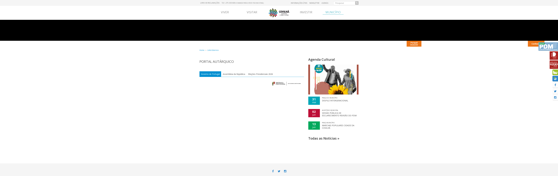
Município (333, 12)
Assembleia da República (234, 74)
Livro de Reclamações (209, 3)
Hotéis (502, 43)
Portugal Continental (217, 43)
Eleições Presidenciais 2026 (260, 74)
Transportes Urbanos (518, 43)
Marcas (297, 43)
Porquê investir (414, 43)
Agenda (325, 3)
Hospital (348, 43)
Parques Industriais (486, 43)
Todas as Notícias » (323, 138)
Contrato (258, 43)
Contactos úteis (430, 43)
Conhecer (536, 43)
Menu (244, 43)
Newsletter (314, 3)
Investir (306, 12)
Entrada (333, 43)
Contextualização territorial (382, 43)
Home (201, 50)
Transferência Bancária (315, 43)
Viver (225, 12)
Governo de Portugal (210, 74)
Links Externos (213, 50)
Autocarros (448, 43)
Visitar (252, 12)
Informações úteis (299, 3)
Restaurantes (467, 43)
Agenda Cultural (321, 59)
